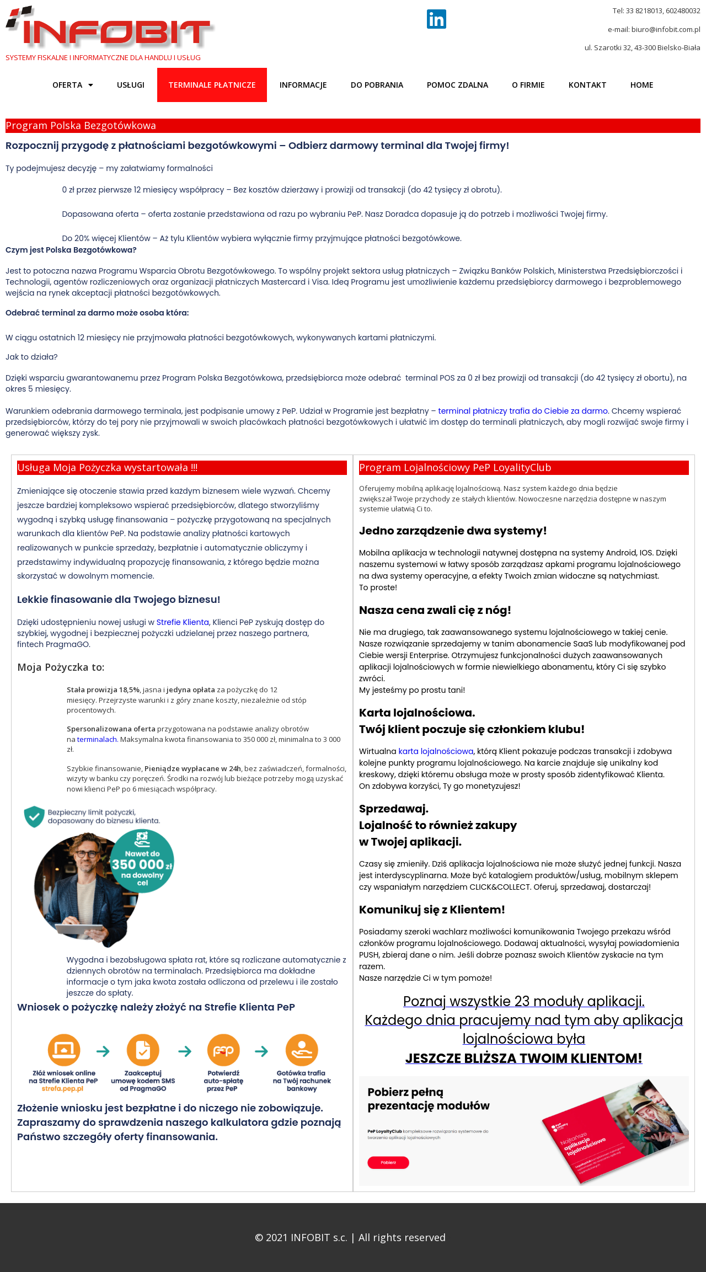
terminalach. (98, 739)
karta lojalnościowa (435, 751)
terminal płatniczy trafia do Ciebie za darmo (523, 410)
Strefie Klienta (181, 622)
